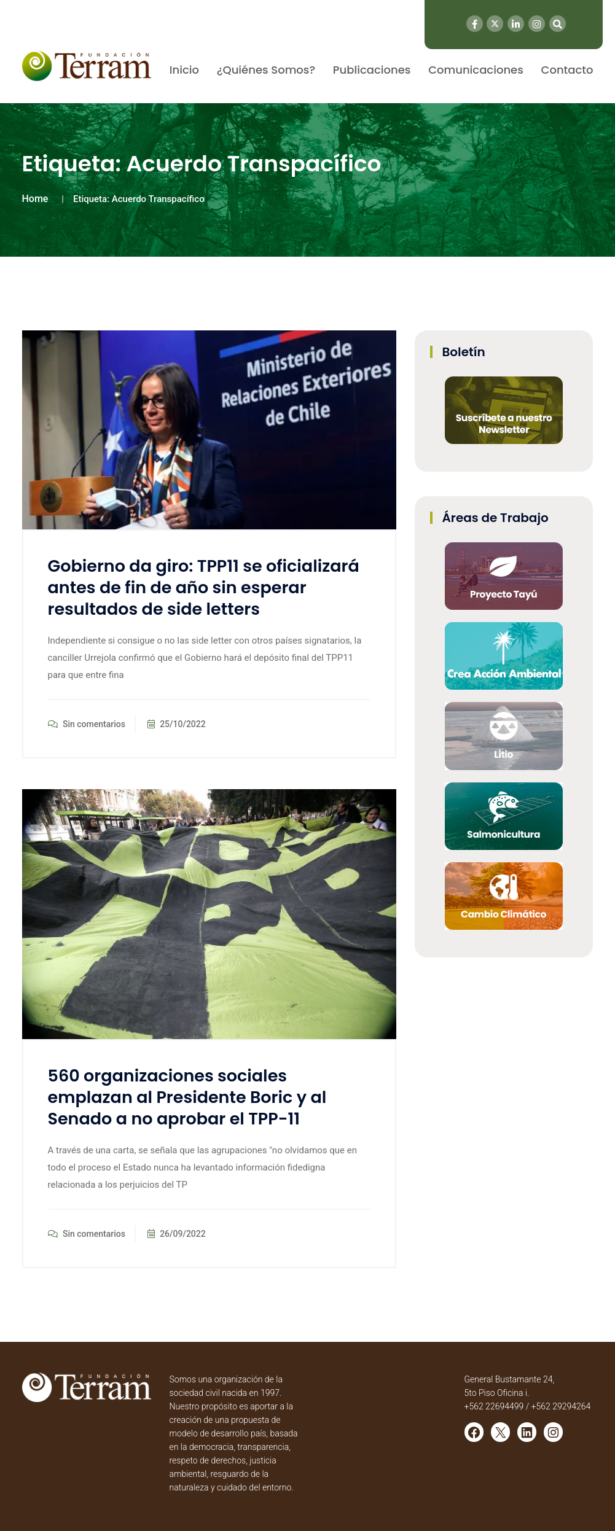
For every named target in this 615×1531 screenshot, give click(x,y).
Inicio (184, 69)
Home (35, 199)
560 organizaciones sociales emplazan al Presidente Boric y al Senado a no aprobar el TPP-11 (187, 1097)
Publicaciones (372, 69)
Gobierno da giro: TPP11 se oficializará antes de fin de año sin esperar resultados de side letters (203, 587)
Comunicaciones (475, 69)
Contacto (567, 69)
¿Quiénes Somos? (266, 69)
